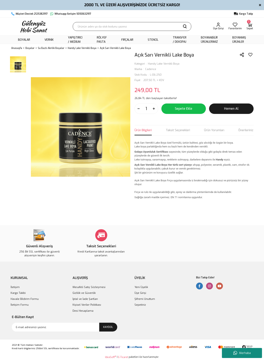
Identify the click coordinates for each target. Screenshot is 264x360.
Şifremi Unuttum (145, 299)
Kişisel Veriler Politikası (87, 304)
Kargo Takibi (18, 293)
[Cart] (250, 26)
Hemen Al (231, 108)
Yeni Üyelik (141, 287)
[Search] (132, 26)
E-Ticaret (123, 357)
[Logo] (33, 26)
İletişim (15, 287)
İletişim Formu (20, 304)
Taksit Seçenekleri (178, 130)
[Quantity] (146, 109)
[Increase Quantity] (154, 109)
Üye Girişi (140, 293)
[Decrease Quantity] (139, 109)
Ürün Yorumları (214, 130)
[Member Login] (218, 26)
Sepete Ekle (183, 108)
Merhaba (242, 353)
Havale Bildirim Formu (25, 299)
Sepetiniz (140, 304)
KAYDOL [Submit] (108, 327)
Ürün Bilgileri (143, 130)
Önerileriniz (245, 130)
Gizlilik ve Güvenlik (84, 293)
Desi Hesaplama (83, 310)
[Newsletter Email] (64, 327)
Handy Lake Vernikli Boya (163, 63)
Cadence (150, 69)
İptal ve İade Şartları (85, 299)
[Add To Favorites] (250, 54)
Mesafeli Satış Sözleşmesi (89, 287)
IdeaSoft (110, 357)
